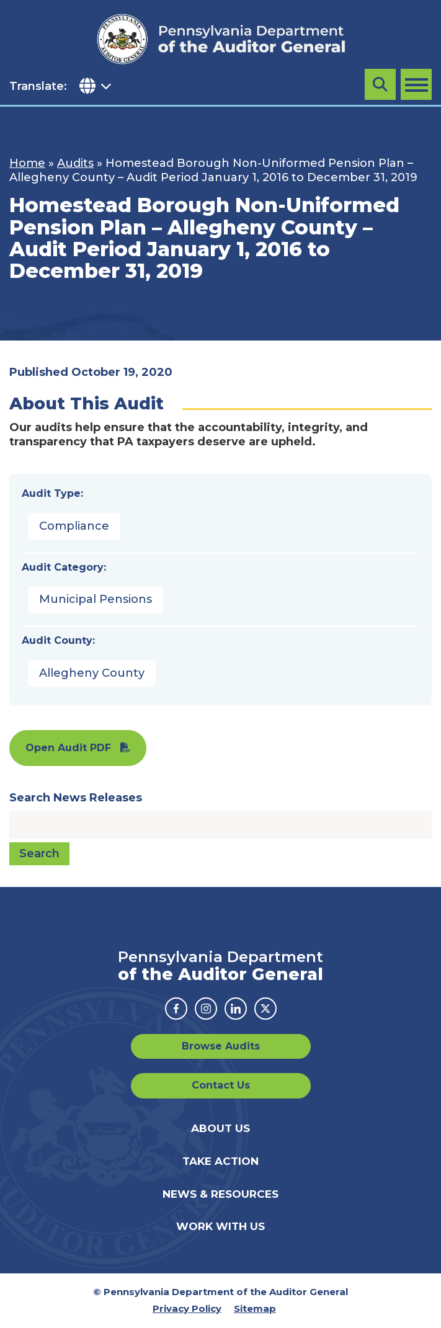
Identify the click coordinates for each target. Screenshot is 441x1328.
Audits (75, 163)
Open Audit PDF (68, 748)
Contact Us (221, 1085)
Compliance (74, 526)
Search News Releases (75, 797)
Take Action (220, 1161)
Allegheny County (92, 673)
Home (27, 163)
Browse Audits (221, 1046)
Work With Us (220, 1226)
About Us (220, 1128)
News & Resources (220, 1194)
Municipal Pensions (95, 599)
